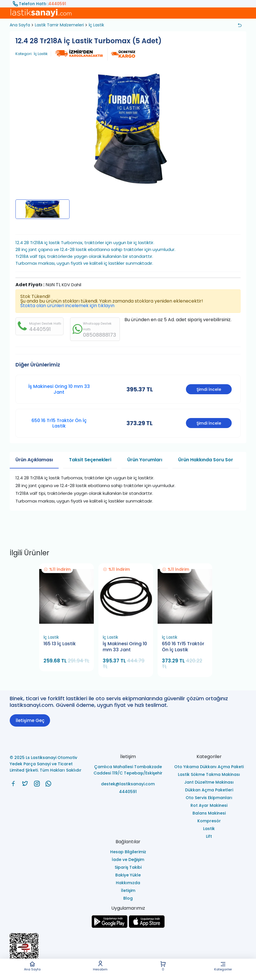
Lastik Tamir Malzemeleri (59, 25)
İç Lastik (96, 25)
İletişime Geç (30, 720)
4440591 (57, 3)
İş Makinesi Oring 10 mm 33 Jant (59, 389)
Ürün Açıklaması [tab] (34, 459)
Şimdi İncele (209, 389)
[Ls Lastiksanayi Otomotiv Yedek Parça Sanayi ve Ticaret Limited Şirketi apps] (147, 926)
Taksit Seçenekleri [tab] (90, 459)
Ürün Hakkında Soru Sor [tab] (205, 459)
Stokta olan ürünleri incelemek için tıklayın (67, 305)
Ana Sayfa (32, 966)
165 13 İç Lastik (59, 644)
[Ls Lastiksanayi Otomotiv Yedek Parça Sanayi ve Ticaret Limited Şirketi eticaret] (128, 950)
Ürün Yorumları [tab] (144, 459)
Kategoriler (223, 966)
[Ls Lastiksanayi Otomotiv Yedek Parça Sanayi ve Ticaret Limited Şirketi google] (110, 926)
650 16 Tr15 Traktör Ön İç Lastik (59, 423)
